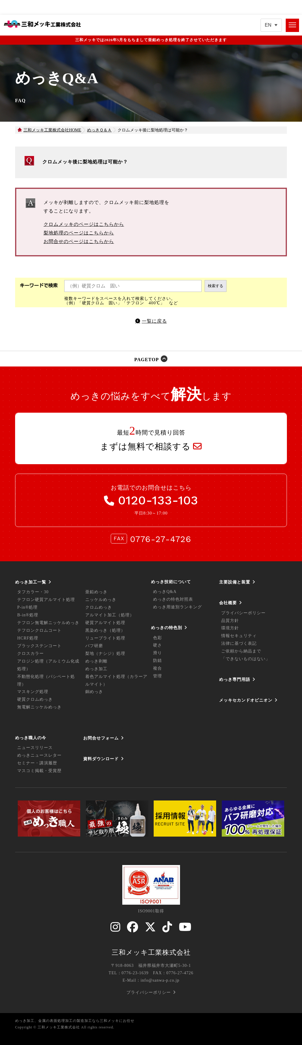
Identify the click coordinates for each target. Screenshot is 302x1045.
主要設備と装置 (234, 582)
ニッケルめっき (100, 599)
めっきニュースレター (39, 755)
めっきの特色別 (166, 627)
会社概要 (228, 602)
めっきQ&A (164, 591)
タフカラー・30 (33, 592)
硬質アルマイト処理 (105, 622)
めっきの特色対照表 (173, 599)
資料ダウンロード (101, 758)
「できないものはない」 (245, 659)
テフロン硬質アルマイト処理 (46, 599)
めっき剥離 (96, 661)
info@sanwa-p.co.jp (160, 980)
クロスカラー (30, 653)
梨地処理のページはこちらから (79, 232)
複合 (157, 668)
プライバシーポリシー (243, 613)
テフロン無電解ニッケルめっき (48, 622)
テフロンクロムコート (39, 630)
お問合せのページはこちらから (79, 241)
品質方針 (230, 620)
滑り (157, 653)
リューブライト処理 (105, 638)
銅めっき (94, 691)
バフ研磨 (94, 646)
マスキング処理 (32, 691)
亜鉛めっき (96, 592)
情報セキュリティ (239, 636)
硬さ (157, 645)
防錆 (157, 660)
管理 (157, 676)
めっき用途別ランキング (177, 607)
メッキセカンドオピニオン (245, 700)
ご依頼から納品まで (241, 651)
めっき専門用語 (234, 679)
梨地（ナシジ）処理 (105, 653)
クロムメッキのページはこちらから (84, 224)
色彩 (157, 638)
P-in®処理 (27, 607)
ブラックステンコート (39, 646)
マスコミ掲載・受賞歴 (39, 771)
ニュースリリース (35, 747)
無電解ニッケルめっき (39, 707)
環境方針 (230, 628)
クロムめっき (98, 607)
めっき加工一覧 (30, 582)
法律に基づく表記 (239, 643)
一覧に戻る (154, 321)
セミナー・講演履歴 (37, 763)
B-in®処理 (27, 615)
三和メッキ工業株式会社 (151, 952)
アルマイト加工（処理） (109, 615)
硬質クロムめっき (35, 699)
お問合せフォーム (101, 738)
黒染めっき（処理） (105, 630)
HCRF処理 (27, 638)
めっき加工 (96, 669)
